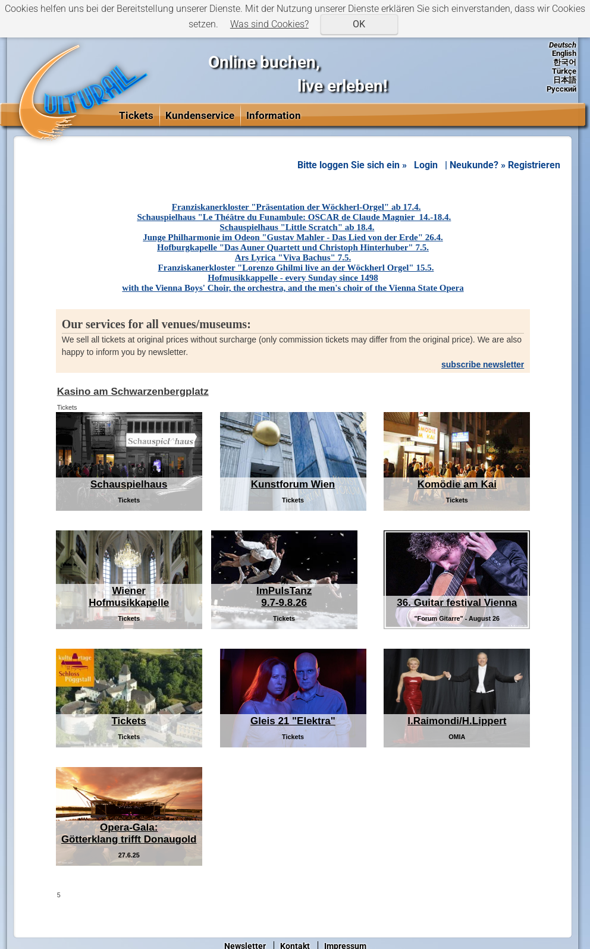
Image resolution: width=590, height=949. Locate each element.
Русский (561, 88)
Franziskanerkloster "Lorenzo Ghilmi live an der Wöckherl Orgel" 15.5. (296, 267)
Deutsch (562, 44)
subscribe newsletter (482, 364)
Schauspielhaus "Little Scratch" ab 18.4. (296, 227)
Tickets (136, 115)
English (564, 53)
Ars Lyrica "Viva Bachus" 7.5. (293, 257)
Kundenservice (199, 115)
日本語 (564, 80)
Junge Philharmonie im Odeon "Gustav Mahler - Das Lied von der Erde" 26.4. (292, 237)
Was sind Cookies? (269, 24)
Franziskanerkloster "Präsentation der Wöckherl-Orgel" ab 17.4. (296, 207)
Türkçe (564, 71)
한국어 (564, 62)
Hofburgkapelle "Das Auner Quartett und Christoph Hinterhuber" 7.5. (293, 247)
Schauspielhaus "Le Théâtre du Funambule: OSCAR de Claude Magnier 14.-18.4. (294, 217)
